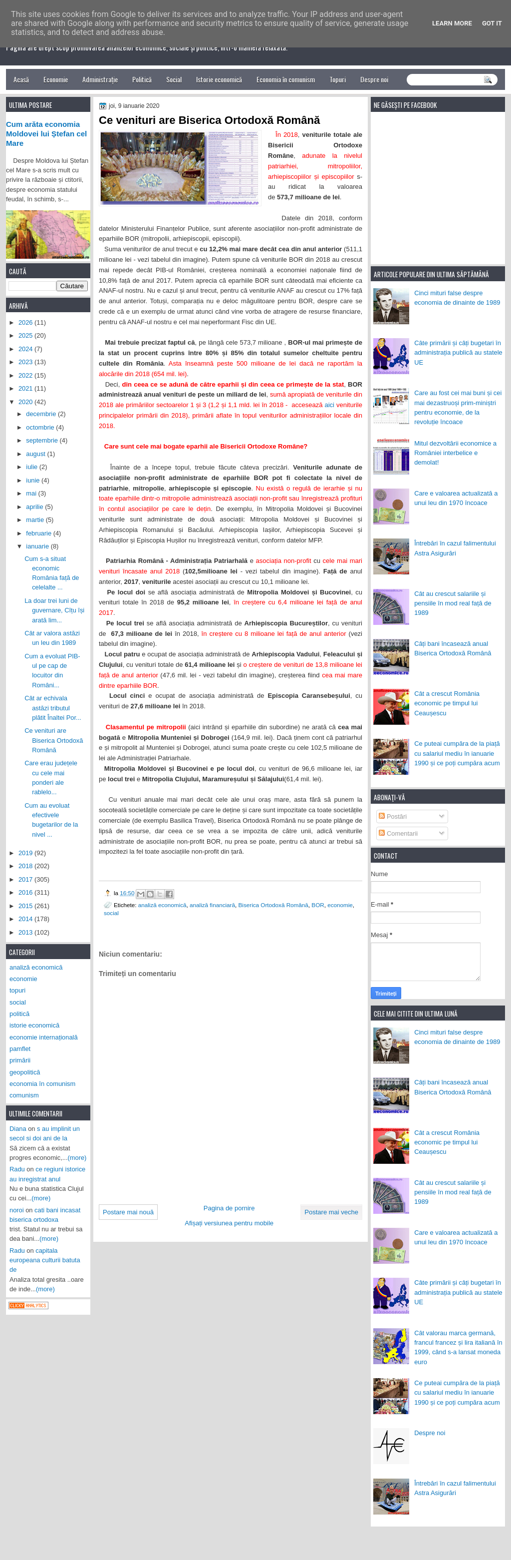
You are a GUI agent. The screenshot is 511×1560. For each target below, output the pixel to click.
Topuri (337, 79)
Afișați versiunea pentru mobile (229, 1223)
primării (19, 1060)
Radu (17, 1169)
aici (329, 405)
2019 (26, 853)
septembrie (42, 440)
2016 (26, 892)
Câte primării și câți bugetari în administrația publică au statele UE (458, 352)
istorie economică (34, 1025)
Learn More (452, 23)
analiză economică (162, 905)
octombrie (41, 427)
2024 (26, 349)
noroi (16, 1210)
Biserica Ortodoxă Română (273, 905)
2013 (26, 932)
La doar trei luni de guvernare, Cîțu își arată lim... (54, 610)
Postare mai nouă (128, 1212)
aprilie (35, 507)
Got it (492, 23)
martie (35, 519)
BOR (317, 905)
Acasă (21, 79)
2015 (26, 906)
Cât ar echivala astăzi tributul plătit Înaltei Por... (52, 707)
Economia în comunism (285, 79)
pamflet (19, 1048)
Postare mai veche (331, 1212)
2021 (26, 388)
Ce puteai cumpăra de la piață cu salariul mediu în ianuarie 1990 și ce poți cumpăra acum (457, 753)
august (36, 454)
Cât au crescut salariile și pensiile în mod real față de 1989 (452, 603)
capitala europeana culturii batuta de (44, 1260)
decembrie (42, 414)
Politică (142, 79)
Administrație (100, 79)
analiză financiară (212, 905)
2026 (26, 322)
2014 (26, 919)
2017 (26, 879)
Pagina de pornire (229, 1208)
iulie (32, 467)
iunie (33, 480)
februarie (39, 533)
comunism (24, 1095)
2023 (26, 362)
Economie (55, 79)
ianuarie (38, 546)
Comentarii (398, 833)
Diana (17, 1128)
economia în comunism (42, 1083)
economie (340, 905)
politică (19, 1014)
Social (174, 79)
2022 (26, 375)
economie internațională (43, 1037)
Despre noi (374, 79)
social (111, 913)
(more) (77, 1157)
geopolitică (24, 1072)
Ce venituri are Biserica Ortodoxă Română (53, 740)
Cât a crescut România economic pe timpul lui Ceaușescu (447, 703)
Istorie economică (219, 79)
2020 (26, 402)
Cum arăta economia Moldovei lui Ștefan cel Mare (46, 134)
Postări (393, 816)
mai (32, 493)
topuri (17, 990)
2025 (26, 335)
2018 (26, 866)
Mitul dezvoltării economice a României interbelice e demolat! (455, 453)
